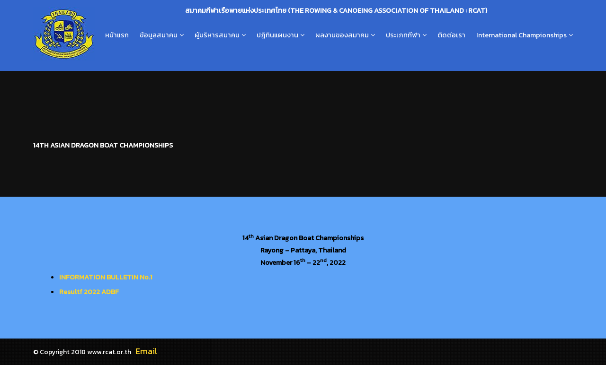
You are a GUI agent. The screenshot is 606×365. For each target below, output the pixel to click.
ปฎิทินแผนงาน (277, 35)
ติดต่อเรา (451, 35)
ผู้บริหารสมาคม (217, 35)
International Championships (521, 35)
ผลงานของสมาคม (342, 35)
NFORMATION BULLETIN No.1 (106, 277)
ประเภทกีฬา (403, 35)
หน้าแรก (117, 35)
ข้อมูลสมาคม (159, 35)
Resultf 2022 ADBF (89, 292)
